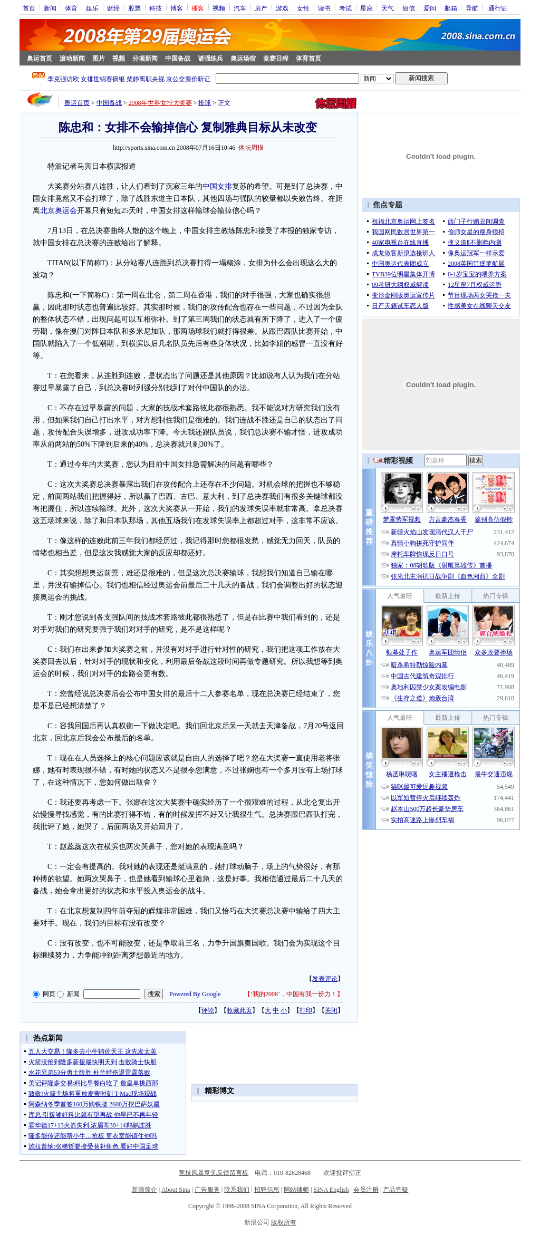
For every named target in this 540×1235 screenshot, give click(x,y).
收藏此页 (239, 1010)
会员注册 (366, 1189)
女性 (303, 8)
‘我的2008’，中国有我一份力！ (293, 994)
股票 (134, 8)
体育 (71, 8)
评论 (207, 1010)
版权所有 (283, 1222)
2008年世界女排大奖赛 (160, 103)
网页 (49, 994)
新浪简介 (144, 1189)
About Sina (175, 1189)
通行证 (497, 8)
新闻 (50, 8)
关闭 (331, 1010)
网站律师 (296, 1189)
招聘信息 (266, 1189)
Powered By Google (194, 994)
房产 (261, 8)
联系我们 (236, 1189)
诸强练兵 (210, 58)
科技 (155, 8)
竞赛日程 (275, 58)
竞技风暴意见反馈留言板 (213, 1172)
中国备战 (177, 58)
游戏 (282, 8)
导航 (472, 8)
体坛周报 (251, 147)
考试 (345, 8)
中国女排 (217, 186)
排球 (204, 103)
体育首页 (308, 58)
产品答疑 (395, 1189)
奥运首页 (39, 58)
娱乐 (92, 8)
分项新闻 (145, 58)
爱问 (429, 8)
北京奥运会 (58, 211)
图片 (98, 58)
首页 (29, 8)
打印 (306, 1010)
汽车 (240, 8)
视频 (219, 8)
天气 (387, 8)
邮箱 (451, 8)
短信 (408, 8)
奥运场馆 (243, 58)
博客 (176, 8)
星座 (366, 8)
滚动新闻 (72, 58)
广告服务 (207, 1189)
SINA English (331, 1189)
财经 (113, 8)
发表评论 (325, 978)
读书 (324, 8)
